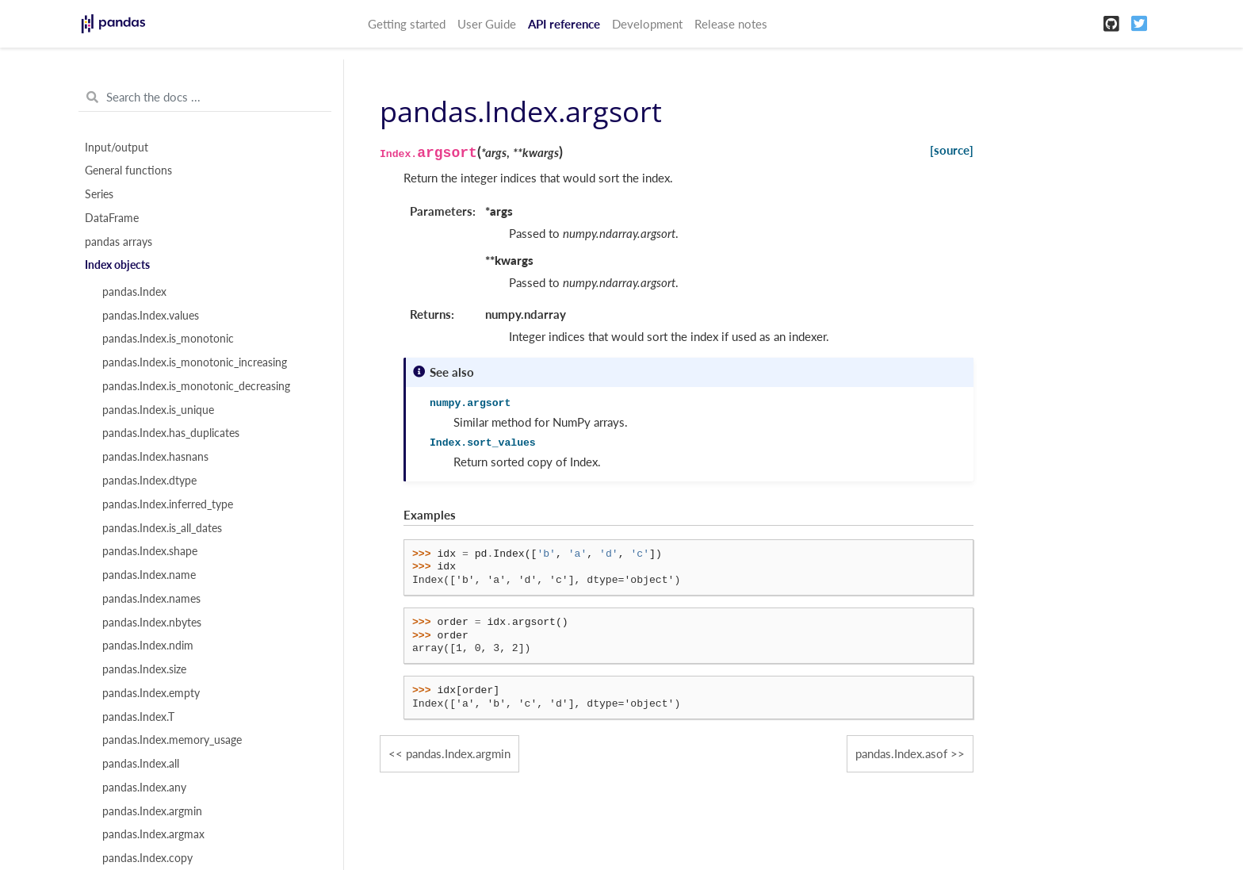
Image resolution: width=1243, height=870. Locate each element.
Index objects (117, 265)
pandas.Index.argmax (153, 834)
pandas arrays (118, 242)
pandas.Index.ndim (147, 645)
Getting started (407, 24)
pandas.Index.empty (151, 693)
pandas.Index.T (138, 717)
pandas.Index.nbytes (151, 622)
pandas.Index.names (151, 598)
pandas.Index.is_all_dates (162, 528)
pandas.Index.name (149, 575)
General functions (128, 170)
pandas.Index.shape (149, 551)
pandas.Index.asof (901, 753)
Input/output (116, 147)
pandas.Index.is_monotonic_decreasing (196, 386)
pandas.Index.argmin (152, 811)
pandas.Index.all (140, 763)
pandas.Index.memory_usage (172, 740)
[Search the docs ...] (204, 97)
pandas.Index (134, 292)
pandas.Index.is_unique (158, 410)
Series (99, 194)
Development (647, 24)
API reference (564, 24)
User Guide (486, 24)
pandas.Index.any (144, 787)
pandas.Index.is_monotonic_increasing (194, 362)
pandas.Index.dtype (149, 480)
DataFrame (112, 218)
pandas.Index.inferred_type (167, 504)
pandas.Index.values (150, 315)
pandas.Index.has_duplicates (170, 433)
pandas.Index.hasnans (155, 456)
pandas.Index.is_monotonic (168, 338)
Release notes (730, 24)
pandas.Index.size (144, 669)
